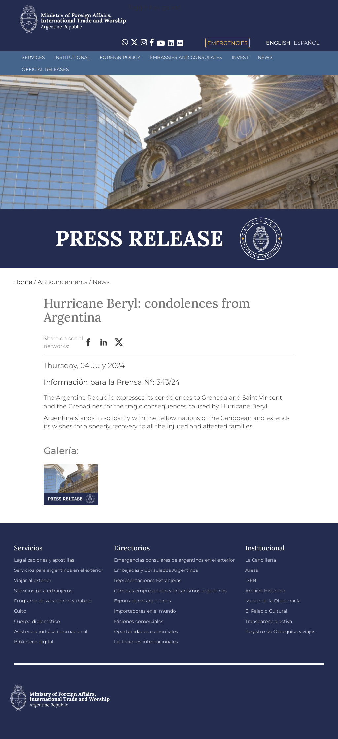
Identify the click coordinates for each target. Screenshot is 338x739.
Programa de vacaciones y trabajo (53, 601)
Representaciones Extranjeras (147, 580)
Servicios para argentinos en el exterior (58, 570)
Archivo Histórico (265, 591)
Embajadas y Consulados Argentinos (156, 570)
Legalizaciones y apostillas (44, 560)
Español (306, 43)
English (278, 43)
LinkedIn (104, 342)
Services (33, 57)
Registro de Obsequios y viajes (280, 631)
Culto (20, 611)
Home (23, 282)
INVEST (240, 57)
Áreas (251, 570)
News (265, 57)
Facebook (88, 342)
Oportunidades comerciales (146, 631)
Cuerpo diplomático (37, 621)
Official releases (45, 69)
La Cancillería (260, 560)
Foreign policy (120, 57)
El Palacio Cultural (266, 611)
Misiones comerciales (138, 621)
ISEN (250, 580)
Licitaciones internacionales (146, 642)
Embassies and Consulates (186, 57)
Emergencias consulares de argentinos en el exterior (174, 560)
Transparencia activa (268, 621)
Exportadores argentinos (142, 601)
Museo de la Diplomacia (273, 601)
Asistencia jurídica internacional (50, 631)
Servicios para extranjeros (43, 591)
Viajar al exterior (32, 580)
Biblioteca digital (33, 642)
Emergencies (227, 43)
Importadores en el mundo (145, 611)
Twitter (119, 342)
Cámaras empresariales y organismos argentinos (170, 591)
